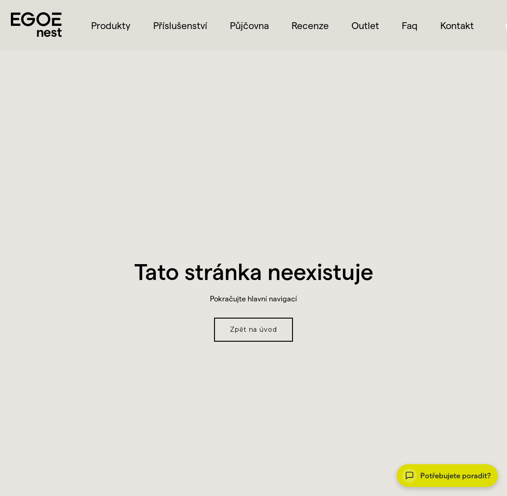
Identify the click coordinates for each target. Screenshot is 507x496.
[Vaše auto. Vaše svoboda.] (447, 475)
